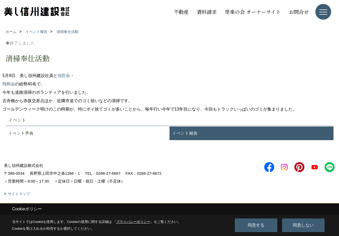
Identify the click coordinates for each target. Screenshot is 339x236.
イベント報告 (184, 133)
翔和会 (8, 84)
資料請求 (207, 11)
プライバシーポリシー (133, 222)
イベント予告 (20, 133)
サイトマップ (19, 194)
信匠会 (63, 75)
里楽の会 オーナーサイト (253, 11)
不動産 (181, 11)
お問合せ (299, 11)
